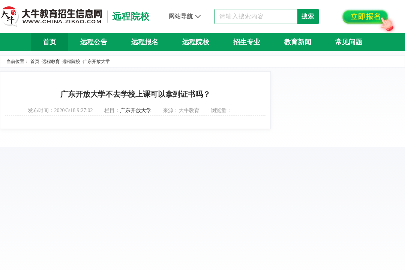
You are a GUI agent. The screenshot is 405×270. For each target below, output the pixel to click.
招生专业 (246, 42)
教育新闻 (297, 42)
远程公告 (93, 42)
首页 (49, 42)
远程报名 (144, 42)
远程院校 (195, 42)
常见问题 (348, 42)
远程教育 (51, 61)
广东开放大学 (96, 61)
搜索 (308, 16)
